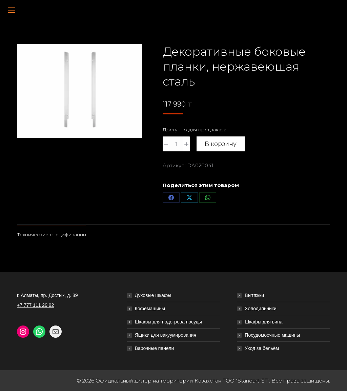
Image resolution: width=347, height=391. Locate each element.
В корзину (221, 144)
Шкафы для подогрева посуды (168, 321)
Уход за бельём (262, 348)
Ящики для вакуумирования (166, 335)
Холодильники (260, 308)
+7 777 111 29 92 (35, 305)
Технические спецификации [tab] (51, 234)
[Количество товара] (176, 143)
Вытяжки (254, 295)
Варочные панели (154, 348)
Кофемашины (150, 308)
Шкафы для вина (263, 321)
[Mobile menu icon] (11, 10)
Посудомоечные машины (272, 335)
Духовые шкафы (153, 295)
